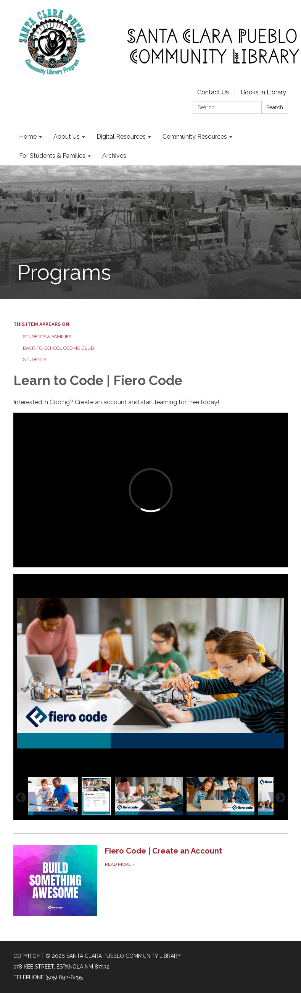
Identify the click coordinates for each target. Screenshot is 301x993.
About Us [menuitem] (66, 136)
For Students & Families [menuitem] (52, 155)
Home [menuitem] (28, 136)
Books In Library (263, 92)
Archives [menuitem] (114, 155)
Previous (21, 797)
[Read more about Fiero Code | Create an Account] (150, 880)
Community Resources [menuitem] (195, 136)
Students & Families (47, 336)
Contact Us (213, 92)
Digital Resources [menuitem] (121, 136)
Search (274, 107)
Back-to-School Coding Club (58, 348)
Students (34, 359)
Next (280, 797)
